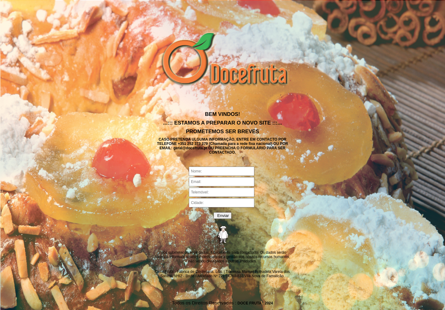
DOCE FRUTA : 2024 (255, 303)
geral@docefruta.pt (190, 148)
